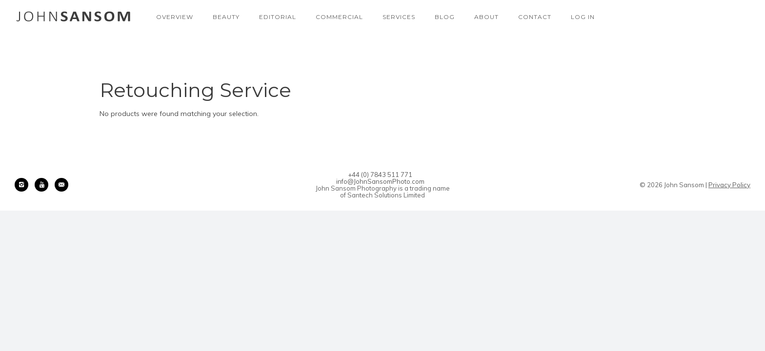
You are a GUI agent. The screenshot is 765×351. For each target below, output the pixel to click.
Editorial (277, 16)
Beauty (226, 16)
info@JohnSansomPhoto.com (380, 181)
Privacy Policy (729, 185)
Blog (445, 16)
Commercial (339, 16)
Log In (583, 16)
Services (398, 16)
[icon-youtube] (44, 185)
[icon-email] (61, 185)
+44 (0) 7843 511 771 (380, 174)
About (486, 16)
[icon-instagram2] (24, 185)
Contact (534, 16)
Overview (174, 16)
